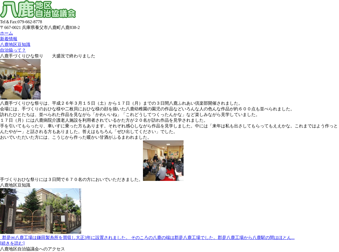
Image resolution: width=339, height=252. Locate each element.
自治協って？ (13, 50)
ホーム (6, 33)
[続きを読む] (12, 243)
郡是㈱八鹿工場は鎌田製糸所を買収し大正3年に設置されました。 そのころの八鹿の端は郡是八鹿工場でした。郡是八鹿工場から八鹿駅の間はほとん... (147, 237)
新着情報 (8, 39)
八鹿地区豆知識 (15, 44)
